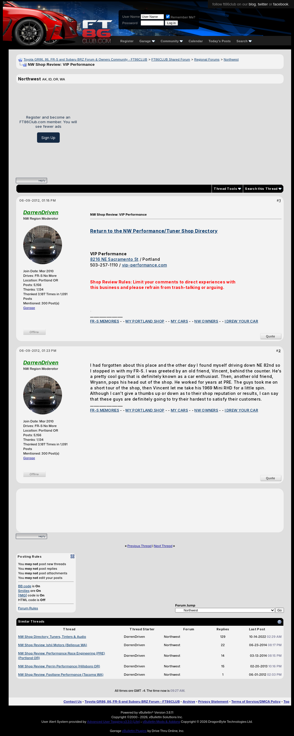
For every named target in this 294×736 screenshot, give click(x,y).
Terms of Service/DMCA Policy (256, 701)
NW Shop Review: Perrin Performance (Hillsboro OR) (59, 666)
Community (172, 41)
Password (130, 23)
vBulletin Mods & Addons (161, 721)
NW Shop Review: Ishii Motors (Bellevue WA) (52, 645)
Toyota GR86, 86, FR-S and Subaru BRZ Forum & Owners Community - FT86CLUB (85, 59)
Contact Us (72, 701)
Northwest (231, 59)
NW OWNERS (206, 321)
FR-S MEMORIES (104, 321)
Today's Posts (220, 41)
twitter (263, 4)
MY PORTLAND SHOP (144, 321)
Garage (147, 41)
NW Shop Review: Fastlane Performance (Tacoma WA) (60, 674)
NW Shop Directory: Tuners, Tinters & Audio (52, 636)
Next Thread (163, 546)
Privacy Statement (213, 701)
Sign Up (48, 137)
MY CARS (179, 321)
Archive (189, 701)
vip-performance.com (144, 264)
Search (244, 41)
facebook (281, 4)
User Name (131, 16)
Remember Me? (180, 17)
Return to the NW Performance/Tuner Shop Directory (154, 231)
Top (286, 701)
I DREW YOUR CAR (241, 321)
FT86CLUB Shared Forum (170, 59)
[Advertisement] (182, 128)
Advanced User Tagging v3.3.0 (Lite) (113, 721)
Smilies (24, 590)
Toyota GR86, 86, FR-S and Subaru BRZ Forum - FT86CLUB (132, 701)
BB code (24, 586)
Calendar (196, 41)
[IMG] (22, 595)
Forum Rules (28, 608)
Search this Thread (261, 189)
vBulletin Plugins (134, 731)
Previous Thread (139, 546)
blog (252, 4)
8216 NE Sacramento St (114, 259)
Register (127, 41)
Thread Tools (225, 189)
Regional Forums (206, 59)
